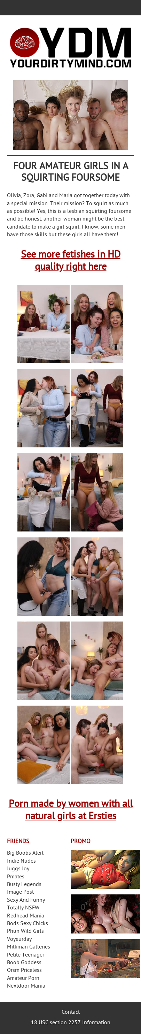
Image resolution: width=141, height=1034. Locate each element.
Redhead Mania (25, 916)
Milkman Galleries (28, 947)
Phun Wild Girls (25, 931)
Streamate (105, 869)
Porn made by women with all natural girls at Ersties (71, 810)
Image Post (20, 892)
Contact (71, 1012)
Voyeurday (19, 939)
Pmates (15, 877)
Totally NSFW (23, 908)
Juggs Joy (18, 869)
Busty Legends (24, 884)
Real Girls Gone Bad (105, 913)
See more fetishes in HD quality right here (70, 261)
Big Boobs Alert (25, 853)
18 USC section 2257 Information (70, 1023)
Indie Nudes (21, 861)
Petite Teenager (25, 955)
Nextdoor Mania (26, 986)
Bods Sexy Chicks (27, 924)
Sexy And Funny (26, 900)
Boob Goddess (24, 963)
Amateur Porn (23, 978)
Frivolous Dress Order (105, 958)
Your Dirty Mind (70, 48)
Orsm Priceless (24, 970)
